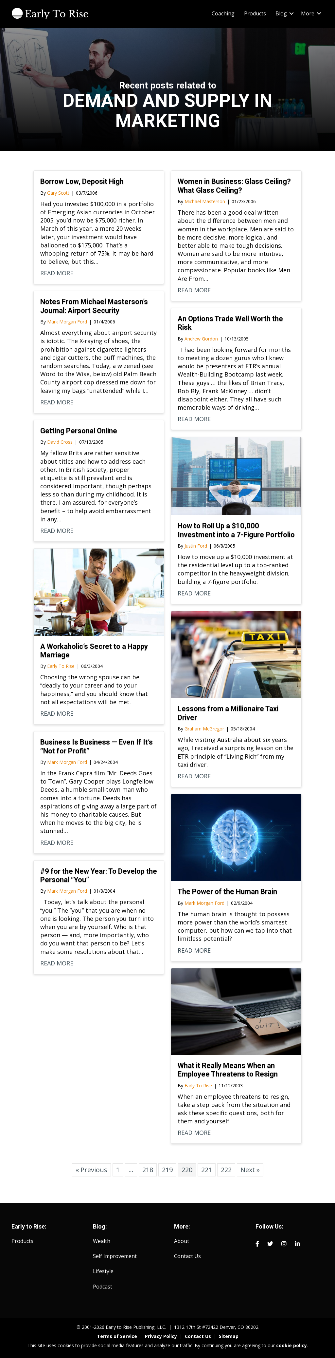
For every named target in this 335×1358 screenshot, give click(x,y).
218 (147, 1169)
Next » (250, 1169)
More (307, 13)
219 (167, 1169)
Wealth (101, 1241)
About (181, 1241)
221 (206, 1169)
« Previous (91, 1169)
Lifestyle (103, 1271)
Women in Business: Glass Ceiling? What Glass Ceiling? (234, 185)
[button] (291, 13)
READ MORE (56, 273)
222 (226, 1169)
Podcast (102, 1286)
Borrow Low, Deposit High (82, 181)
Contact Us (187, 1256)
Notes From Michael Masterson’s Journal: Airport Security (94, 306)
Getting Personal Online (78, 431)
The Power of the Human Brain (227, 891)
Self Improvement (115, 1256)
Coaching (223, 13)
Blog (281, 13)
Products (255, 13)
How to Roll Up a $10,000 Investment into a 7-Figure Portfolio (236, 530)
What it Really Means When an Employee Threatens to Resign (228, 1069)
